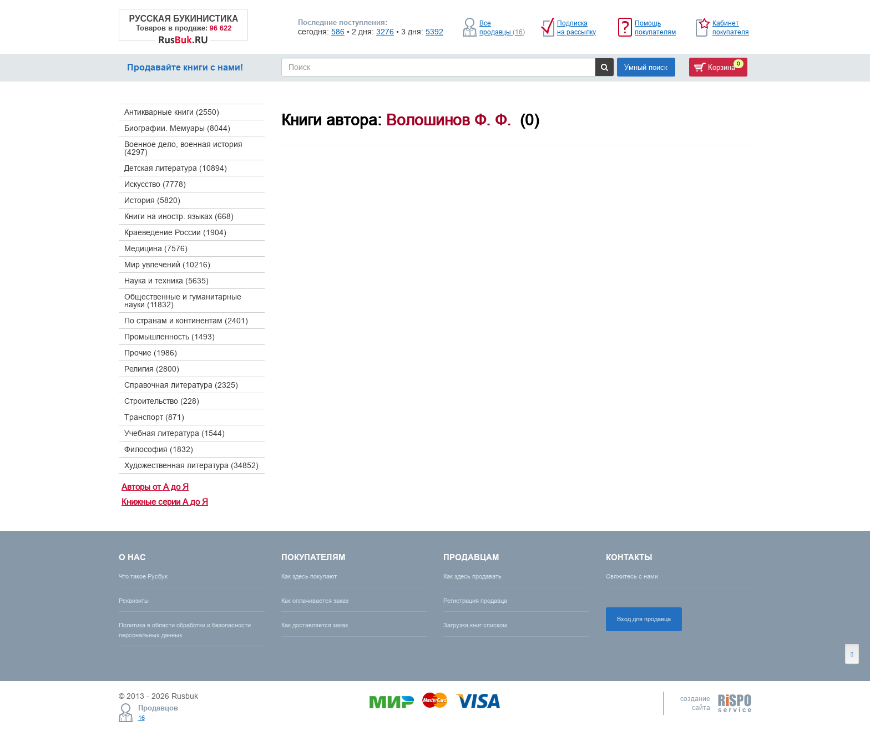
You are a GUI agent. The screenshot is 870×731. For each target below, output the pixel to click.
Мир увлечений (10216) (167, 264)
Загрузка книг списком (475, 625)
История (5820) (152, 200)
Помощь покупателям (655, 27)
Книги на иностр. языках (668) (179, 216)
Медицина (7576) (156, 248)
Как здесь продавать (472, 576)
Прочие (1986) (150, 352)
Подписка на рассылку (576, 27)
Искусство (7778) (155, 184)
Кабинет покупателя (730, 27)
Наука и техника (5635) (166, 280)
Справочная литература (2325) (181, 384)
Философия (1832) (158, 449)
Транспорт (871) (154, 417)
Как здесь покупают (309, 576)
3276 (385, 31)
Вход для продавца (644, 619)
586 (338, 31)
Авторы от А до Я (155, 486)
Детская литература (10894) (175, 168)
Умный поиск (645, 67)
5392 (434, 31)
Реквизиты (134, 601)
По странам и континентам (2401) (186, 320)
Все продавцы (502, 27)
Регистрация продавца (475, 601)
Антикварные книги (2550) (171, 112)
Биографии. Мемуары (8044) (177, 128)
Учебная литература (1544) (174, 433)
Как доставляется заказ (314, 625)
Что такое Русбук (143, 576)
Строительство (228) (161, 401)
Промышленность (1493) (169, 336)
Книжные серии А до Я (165, 501)
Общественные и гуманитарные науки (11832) (182, 300)
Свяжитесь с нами (632, 576)
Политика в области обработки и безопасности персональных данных (185, 629)
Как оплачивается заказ (314, 601)
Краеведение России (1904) (175, 232)
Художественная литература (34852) (191, 465)
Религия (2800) (151, 368)
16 (141, 718)
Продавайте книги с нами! (185, 67)
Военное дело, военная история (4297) (183, 148)
